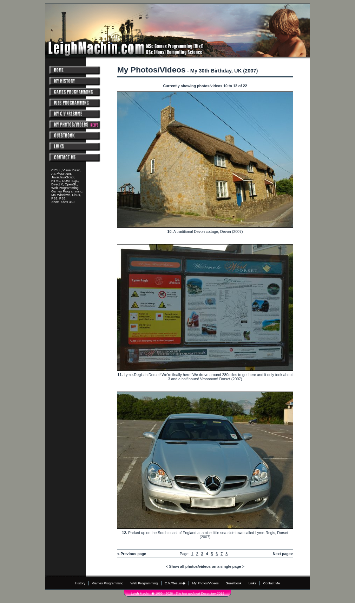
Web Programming (144, 583)
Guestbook (234, 583)
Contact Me (271, 583)
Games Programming (108, 583)
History (80, 583)
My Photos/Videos (205, 583)
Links (252, 583)
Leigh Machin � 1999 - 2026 (152, 593)
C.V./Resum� (175, 583)
